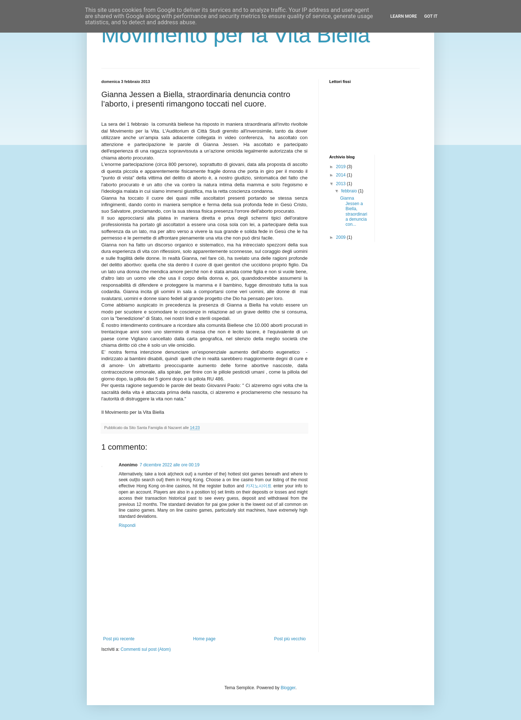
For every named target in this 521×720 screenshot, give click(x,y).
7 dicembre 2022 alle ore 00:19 (169, 464)
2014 (341, 175)
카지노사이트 (259, 485)
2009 (341, 237)
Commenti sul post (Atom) (145, 649)
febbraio (349, 190)
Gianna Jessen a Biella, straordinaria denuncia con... (353, 211)
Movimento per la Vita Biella (235, 35)
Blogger (288, 687)
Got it (430, 16)
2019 (341, 166)
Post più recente (119, 638)
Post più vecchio (290, 638)
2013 (341, 183)
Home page (204, 638)
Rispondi (127, 525)
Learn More (403, 16)
